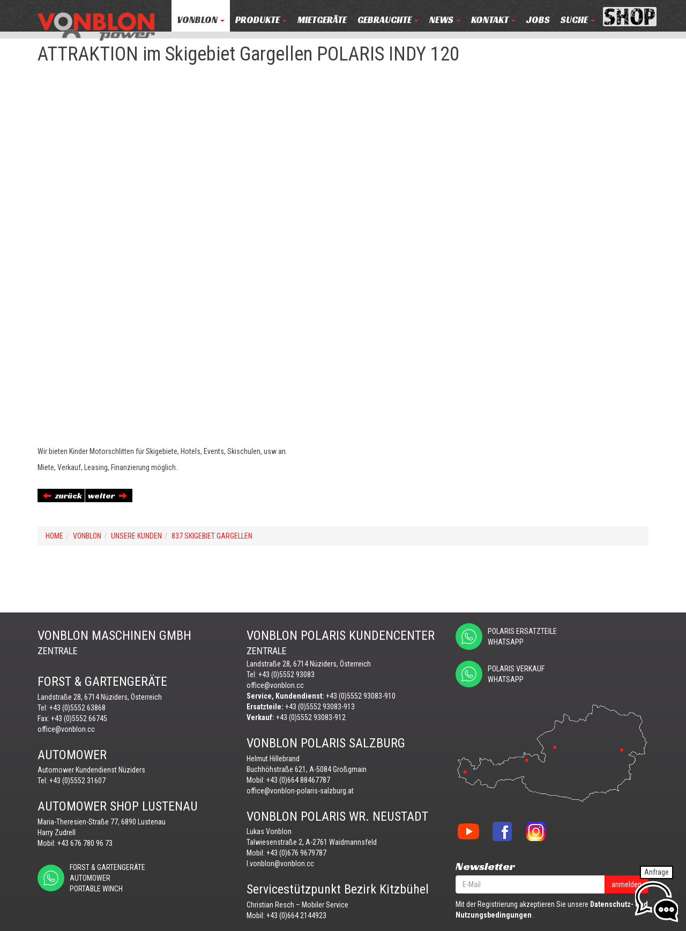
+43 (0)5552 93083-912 (311, 717)
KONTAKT (493, 20)
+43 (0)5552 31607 (77, 780)
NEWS (444, 20)
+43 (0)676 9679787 (296, 853)
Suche (578, 20)
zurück (62, 495)
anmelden (627, 884)
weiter (107, 495)
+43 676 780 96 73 (85, 843)
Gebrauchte (388, 20)
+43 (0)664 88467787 (298, 780)
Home (54, 536)
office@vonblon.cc (66, 729)
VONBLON (201, 20)
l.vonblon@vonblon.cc (280, 863)
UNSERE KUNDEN (136, 536)
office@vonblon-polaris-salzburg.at (300, 790)
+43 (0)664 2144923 (296, 915)
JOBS (538, 20)
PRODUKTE (261, 20)
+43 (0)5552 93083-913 (320, 706)
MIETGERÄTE (322, 20)
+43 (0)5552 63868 (77, 707)
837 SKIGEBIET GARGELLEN (212, 536)
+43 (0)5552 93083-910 (361, 696)
